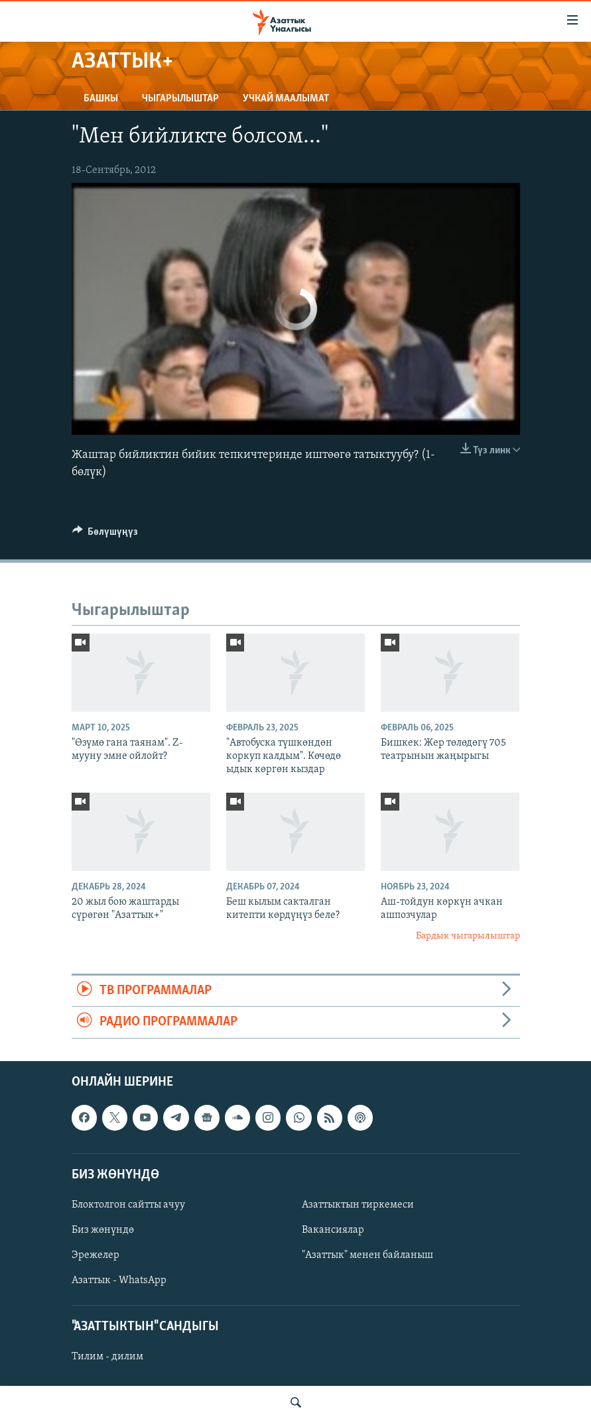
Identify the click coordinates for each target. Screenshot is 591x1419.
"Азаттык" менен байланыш (367, 1255)
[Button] (105, 534)
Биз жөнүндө (103, 1230)
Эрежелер (95, 1255)
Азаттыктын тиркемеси (358, 1205)
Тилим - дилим (107, 1356)
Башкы (101, 98)
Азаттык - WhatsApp (119, 1280)
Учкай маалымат (286, 98)
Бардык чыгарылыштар (468, 936)
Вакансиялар (333, 1230)
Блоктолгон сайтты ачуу (128, 1205)
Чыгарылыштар (180, 98)
